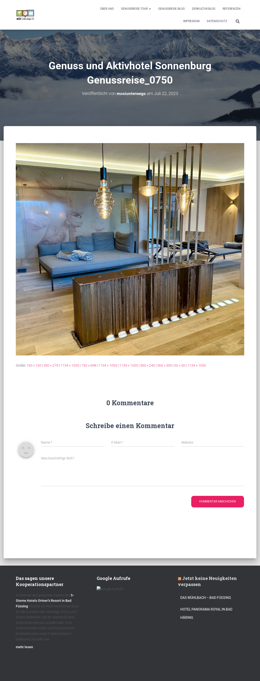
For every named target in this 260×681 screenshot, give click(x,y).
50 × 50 (179, 365)
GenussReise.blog (171, 8)
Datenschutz (217, 21)
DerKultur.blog (203, 8)
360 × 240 (147, 365)
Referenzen (232, 8)
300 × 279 (50, 365)
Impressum (191, 21)
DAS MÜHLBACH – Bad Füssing (205, 598)
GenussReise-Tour (136, 8)
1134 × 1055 (70, 365)
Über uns (107, 8)
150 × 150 (33, 365)
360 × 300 (164, 365)
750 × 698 (88, 365)
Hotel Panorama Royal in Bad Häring (206, 613)
